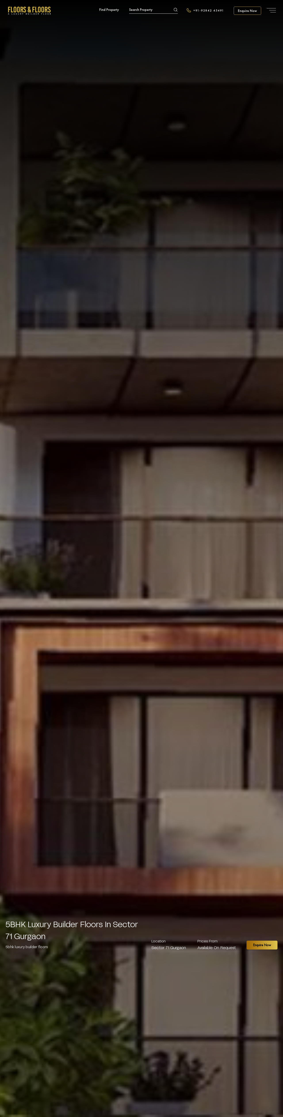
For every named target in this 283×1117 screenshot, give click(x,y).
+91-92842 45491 (205, 10)
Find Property (109, 9)
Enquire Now (262, 945)
